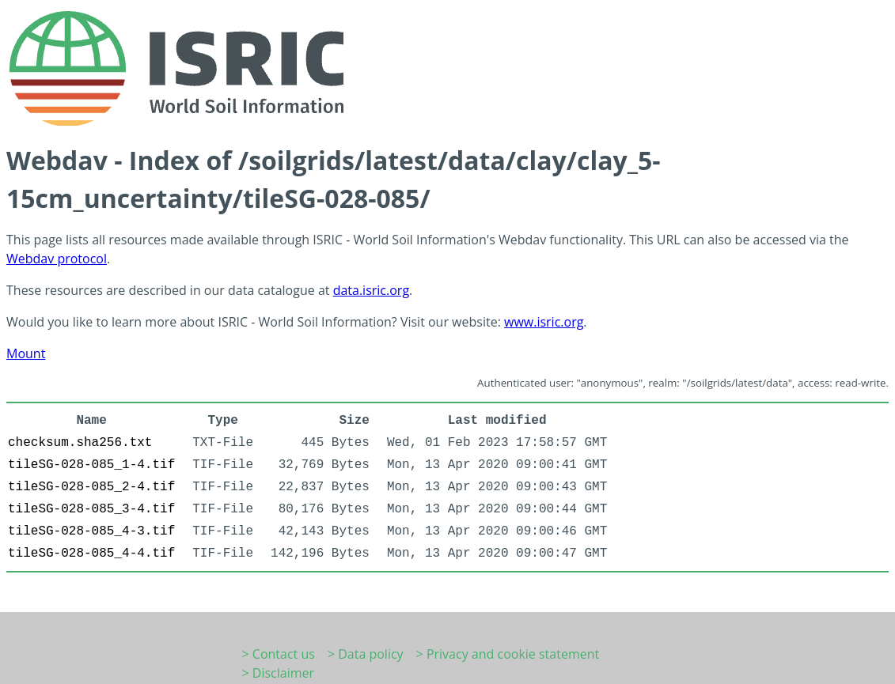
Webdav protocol (56, 258)
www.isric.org (543, 322)
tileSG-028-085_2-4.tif (91, 487)
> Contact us (278, 654)
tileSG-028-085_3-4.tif (91, 509)
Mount (25, 353)
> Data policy (366, 654)
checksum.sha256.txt (80, 443)
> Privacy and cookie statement (508, 654)
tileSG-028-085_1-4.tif (91, 465)
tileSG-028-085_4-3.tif (91, 531)
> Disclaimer (278, 673)
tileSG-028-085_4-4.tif (91, 553)
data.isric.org (371, 290)
